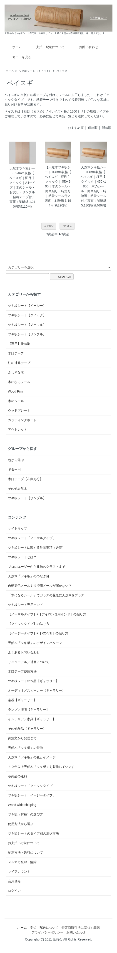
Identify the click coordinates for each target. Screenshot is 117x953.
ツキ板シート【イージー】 (27, 305)
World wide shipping (22, 805)
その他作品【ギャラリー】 (27, 728)
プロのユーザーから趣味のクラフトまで (36, 566)
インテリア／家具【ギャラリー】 (32, 719)
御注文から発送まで (22, 738)
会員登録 (14, 881)
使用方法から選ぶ (20, 824)
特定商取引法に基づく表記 (81, 927)
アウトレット (17, 429)
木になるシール (19, 382)
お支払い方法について (24, 843)
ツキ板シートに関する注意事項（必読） (36, 547)
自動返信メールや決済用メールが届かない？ (40, 585)
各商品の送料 (17, 776)
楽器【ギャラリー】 (22, 700)
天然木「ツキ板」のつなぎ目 (28, 576)
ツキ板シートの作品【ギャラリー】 (33, 681)
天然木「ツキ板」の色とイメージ (32, 757)
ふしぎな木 (16, 372)
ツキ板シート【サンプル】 (27, 334)
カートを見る (18, 57)
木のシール (16, 401)
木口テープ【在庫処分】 (25, 479)
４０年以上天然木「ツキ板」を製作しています (41, 767)
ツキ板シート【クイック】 (35, 71)
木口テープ (16, 353)
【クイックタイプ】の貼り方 (28, 624)
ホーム (14, 47)
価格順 (92, 128)
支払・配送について (47, 47)
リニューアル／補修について (28, 662)
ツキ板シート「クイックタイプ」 (32, 786)
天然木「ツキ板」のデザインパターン (35, 643)
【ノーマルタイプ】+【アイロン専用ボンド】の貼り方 (47, 614)
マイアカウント (19, 871)
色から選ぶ (16, 460)
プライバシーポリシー (47, 932)
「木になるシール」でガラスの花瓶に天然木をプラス (46, 595)
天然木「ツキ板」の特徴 (25, 747)
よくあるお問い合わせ (24, 652)
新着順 (106, 128)
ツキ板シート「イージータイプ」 (32, 795)
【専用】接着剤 (19, 344)
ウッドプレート (19, 410)
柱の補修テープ (19, 363)
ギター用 (14, 469)
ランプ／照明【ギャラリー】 (28, 709)
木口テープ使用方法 (22, 671)
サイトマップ (17, 528)
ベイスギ (62, 71)
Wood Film (15, 391)
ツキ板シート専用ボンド (25, 605)
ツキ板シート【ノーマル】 (27, 325)
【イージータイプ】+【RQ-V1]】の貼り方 (38, 633)
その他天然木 (17, 488)
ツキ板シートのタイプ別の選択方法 (33, 833)
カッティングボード (22, 420)
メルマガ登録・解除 (22, 862)
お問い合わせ (85, 47)
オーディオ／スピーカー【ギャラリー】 (36, 690)
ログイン (14, 890)
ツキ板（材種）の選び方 (25, 814)
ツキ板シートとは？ (22, 557)
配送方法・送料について (25, 852)
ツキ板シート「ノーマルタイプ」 (32, 538)
